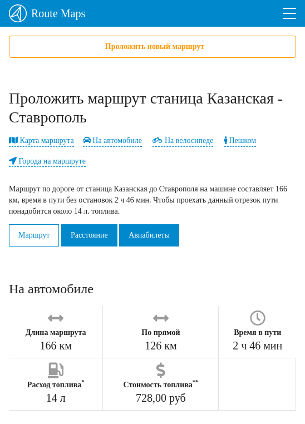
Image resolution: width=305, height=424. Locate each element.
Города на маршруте (47, 161)
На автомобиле (112, 140)
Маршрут (34, 235)
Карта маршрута (41, 140)
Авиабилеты (149, 235)
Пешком (240, 140)
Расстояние (89, 235)
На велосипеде (182, 140)
